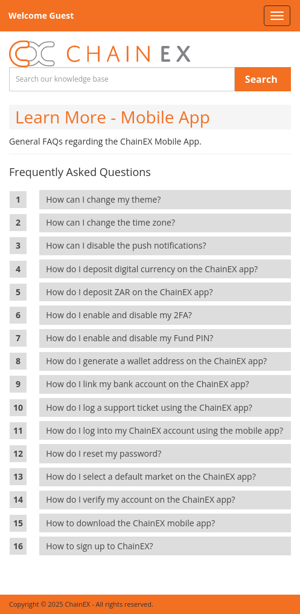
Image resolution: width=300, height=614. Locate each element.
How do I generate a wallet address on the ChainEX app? (158, 361)
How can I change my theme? (105, 199)
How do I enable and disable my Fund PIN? (131, 338)
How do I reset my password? (105, 453)
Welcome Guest (41, 15)
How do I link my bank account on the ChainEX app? (150, 384)
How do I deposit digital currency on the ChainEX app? (154, 269)
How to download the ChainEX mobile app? (132, 523)
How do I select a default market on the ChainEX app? (153, 476)
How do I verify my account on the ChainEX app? (143, 499)
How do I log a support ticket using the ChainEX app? (151, 407)
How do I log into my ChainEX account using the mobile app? (166, 430)
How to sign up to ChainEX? (102, 546)
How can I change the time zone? (112, 222)
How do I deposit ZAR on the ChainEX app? (131, 292)
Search (261, 79)
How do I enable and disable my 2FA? (121, 315)
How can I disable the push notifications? (128, 245)
